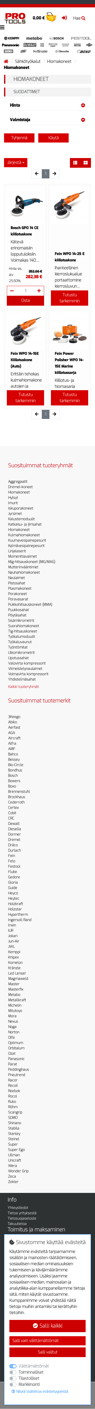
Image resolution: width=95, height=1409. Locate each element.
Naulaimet (16, 577)
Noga (12, 1026)
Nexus (13, 1021)
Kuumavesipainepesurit (27, 540)
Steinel (13, 1139)
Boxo (12, 786)
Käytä (53, 137)
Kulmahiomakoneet (24, 535)
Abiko (12, 722)
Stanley (14, 1133)
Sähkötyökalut (28, 61)
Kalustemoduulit (21, 519)
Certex (13, 807)
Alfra (12, 743)
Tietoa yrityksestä (22, 1213)
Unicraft (14, 1160)
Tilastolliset (28, 1378)
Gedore (14, 877)
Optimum (15, 1042)
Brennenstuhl (19, 791)
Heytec (13, 898)
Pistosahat (16, 583)
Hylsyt (13, 497)
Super (13, 1144)
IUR (10, 930)
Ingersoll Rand (19, 920)
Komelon (15, 962)
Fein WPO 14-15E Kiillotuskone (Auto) (25, 360)
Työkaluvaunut (20, 642)
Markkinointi (29, 1384)
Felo (11, 861)
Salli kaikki (47, 1325)
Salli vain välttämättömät (35, 1340)
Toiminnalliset (31, 1372)
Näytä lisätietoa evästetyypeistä (40, 1391)
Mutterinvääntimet (23, 567)
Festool (14, 866)
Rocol (12, 1096)
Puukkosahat (18, 610)
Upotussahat (18, 658)
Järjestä (14, 162)
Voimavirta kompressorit (28, 674)
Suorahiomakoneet (23, 626)
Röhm (12, 1107)
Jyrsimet (15, 513)
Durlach (14, 850)
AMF (11, 748)
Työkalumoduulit (21, 636)
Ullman (14, 1155)
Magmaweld (18, 978)
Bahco (13, 754)
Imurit (13, 503)
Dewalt (14, 823)
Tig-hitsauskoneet (22, 631)
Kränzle (14, 968)
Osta (25, 300)
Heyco (13, 893)
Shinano (14, 1123)
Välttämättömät (33, 1366)
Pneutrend (16, 1075)
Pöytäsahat (17, 615)
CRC (11, 818)
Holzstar (15, 909)
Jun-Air (13, 941)
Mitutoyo (15, 1010)
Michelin (14, 1005)
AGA (11, 732)
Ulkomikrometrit (21, 652)
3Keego (14, 716)
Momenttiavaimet (22, 556)
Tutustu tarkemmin (70, 298)
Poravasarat (18, 599)
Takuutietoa (17, 1223)
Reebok (14, 1091)
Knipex (13, 957)
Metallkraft (17, 1000)
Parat (12, 1064)
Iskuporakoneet (20, 508)
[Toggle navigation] (2, 27)
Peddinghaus (18, 1069)
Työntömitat (18, 647)
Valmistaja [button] (47, 119)
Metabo (14, 994)
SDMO (12, 1117)
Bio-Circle (15, 765)
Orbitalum (16, 1048)
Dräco (13, 845)
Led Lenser (17, 973)
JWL (11, 946)
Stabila (13, 1128)
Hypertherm (18, 914)
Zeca (12, 1176)
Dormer (14, 834)
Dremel (14, 839)
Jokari (12, 936)
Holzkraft (15, 903)
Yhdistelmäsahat (22, 679)
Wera (12, 1165)
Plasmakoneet (19, 588)
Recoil (13, 1085)
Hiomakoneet (59, 61)
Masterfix (15, 989)
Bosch (13, 775)
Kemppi (14, 952)
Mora (12, 1016)
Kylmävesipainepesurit (26, 545)
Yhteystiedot (18, 1207)
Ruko (12, 1101)
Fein (11, 855)
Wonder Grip (18, 1171)
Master (14, 984)
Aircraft (14, 738)
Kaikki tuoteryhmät (23, 686)
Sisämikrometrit (21, 620)
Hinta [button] (47, 105)
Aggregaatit (17, 481)
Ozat (11, 1053)
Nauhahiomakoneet (24, 572)
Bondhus (15, 770)
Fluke (12, 871)
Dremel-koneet (20, 487)
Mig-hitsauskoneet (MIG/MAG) (31, 561)
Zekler (13, 1181)
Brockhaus (16, 797)
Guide (12, 887)
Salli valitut (48, 1352)
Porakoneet (17, 593)
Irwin (12, 925)
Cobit (12, 813)
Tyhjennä (19, 137)
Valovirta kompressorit (27, 663)
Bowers (14, 781)
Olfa (11, 1037)
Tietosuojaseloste (22, 1218)
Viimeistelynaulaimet (25, 668)
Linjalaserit (17, 551)
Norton (13, 1032)
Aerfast (14, 727)
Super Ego (16, 1149)
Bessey (14, 759)
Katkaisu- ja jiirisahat (25, 524)
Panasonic (16, 1058)
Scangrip (15, 1112)
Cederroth (16, 802)
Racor (12, 1080)
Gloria (13, 882)
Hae (79, 18)
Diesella (14, 829)
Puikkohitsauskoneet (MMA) (30, 604)
